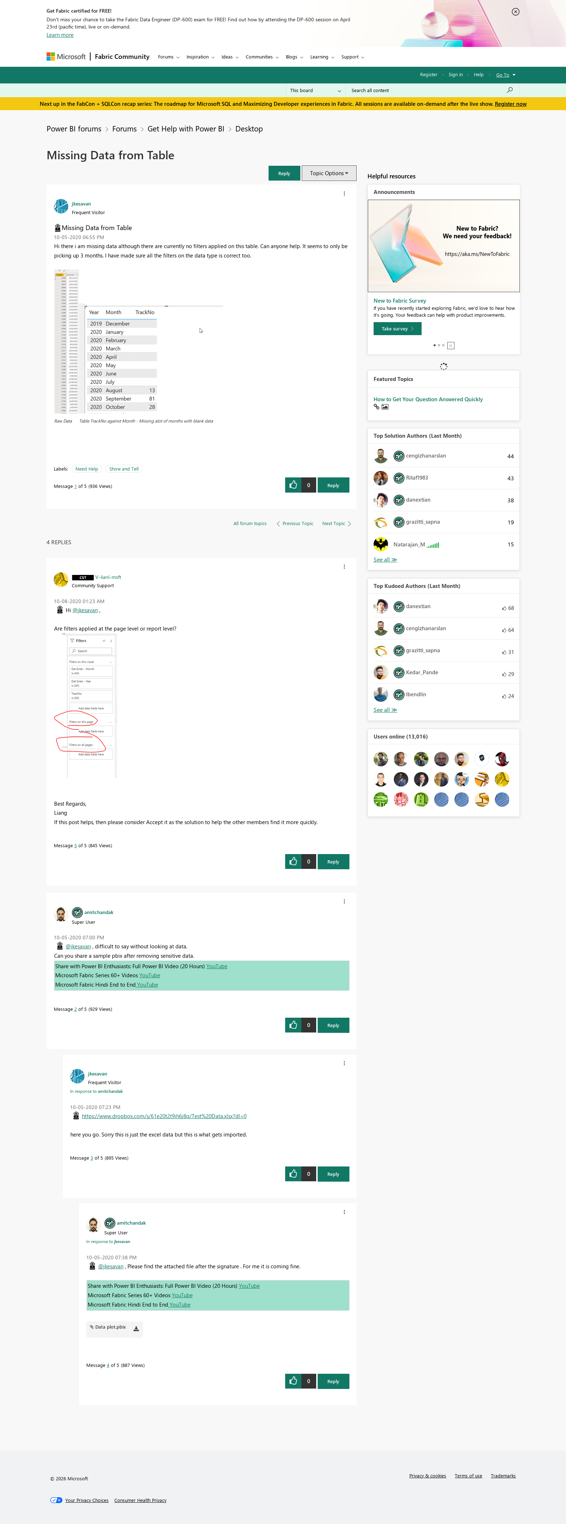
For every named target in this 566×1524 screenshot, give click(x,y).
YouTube (216, 966)
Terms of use (468, 1475)
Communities (259, 56)
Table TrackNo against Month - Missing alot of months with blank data (146, 421)
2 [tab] (438, 345)
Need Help (86, 468)
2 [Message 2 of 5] (75, 1009)
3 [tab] (443, 345)
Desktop (249, 128)
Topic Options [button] (327, 173)
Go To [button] (502, 75)
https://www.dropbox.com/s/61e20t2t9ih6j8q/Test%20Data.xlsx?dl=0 (164, 1116)
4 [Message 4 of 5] (108, 1365)
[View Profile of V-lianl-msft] (108, 576)
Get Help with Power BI (186, 128)
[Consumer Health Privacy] (140, 1500)
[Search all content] (432, 90)
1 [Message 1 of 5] (75, 486)
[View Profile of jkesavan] (81, 203)
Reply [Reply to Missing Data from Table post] (333, 485)
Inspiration (198, 56)
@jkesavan (85, 610)
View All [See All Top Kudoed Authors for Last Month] (385, 710)
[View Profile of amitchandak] (98, 911)
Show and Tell (124, 468)
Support (349, 56)
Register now (511, 103)
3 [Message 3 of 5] (92, 1158)
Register (428, 74)
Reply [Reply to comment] (333, 861)
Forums (166, 56)
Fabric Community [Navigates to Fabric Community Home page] (122, 56)
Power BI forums (74, 128)
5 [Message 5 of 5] (75, 845)
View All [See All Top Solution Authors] (385, 559)
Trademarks (503, 1475)
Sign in (456, 74)
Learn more (60, 34)
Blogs (291, 56)
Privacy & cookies (427, 1475)
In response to (96, 1091)
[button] (284, 173)
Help (479, 74)
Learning (319, 56)
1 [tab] (434, 345)
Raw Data (63, 421)
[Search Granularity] (315, 90)
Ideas (227, 56)
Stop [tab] (450, 345)
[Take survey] (398, 328)
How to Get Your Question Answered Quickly (428, 399)
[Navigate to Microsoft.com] (66, 56)
